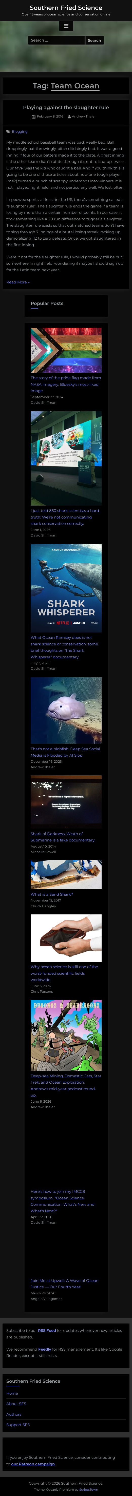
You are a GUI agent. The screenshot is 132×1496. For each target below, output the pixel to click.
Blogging (20, 131)
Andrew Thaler (84, 116)
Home (12, 1393)
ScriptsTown (88, 1489)
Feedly (44, 1349)
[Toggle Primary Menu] (66, 26)
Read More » (18, 282)
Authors (13, 1414)
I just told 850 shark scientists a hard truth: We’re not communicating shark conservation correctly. (65, 517)
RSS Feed (47, 1330)
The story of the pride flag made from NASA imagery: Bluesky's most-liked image (66, 384)
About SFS (16, 1403)
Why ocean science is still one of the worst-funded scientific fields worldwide (64, 973)
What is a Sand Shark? (52, 894)
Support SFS (18, 1424)
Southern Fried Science (66, 7)
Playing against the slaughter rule (66, 107)
